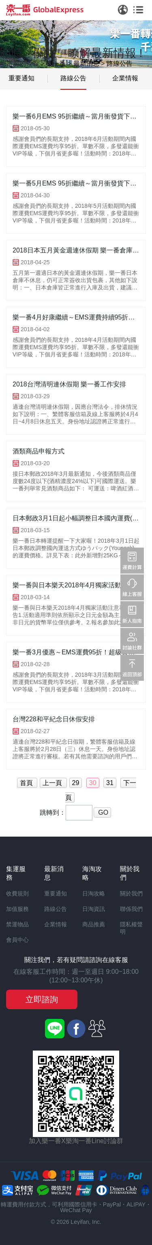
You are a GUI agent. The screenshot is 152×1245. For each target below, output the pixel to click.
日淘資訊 (93, 909)
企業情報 (125, 78)
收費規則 (17, 893)
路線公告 (120, 63)
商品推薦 (93, 924)
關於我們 (131, 893)
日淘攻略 (93, 893)
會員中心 (17, 939)
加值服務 (17, 909)
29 (75, 782)
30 (92, 782)
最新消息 (86, 63)
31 (109, 782)
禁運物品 (17, 924)
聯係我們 (131, 909)
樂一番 (56, 63)
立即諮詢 (42, 999)
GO (102, 812)
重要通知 (21, 78)
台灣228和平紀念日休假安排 (54, 719)
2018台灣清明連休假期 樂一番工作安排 (69, 384)
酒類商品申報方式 (38, 451)
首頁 (27, 782)
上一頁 (53, 782)
